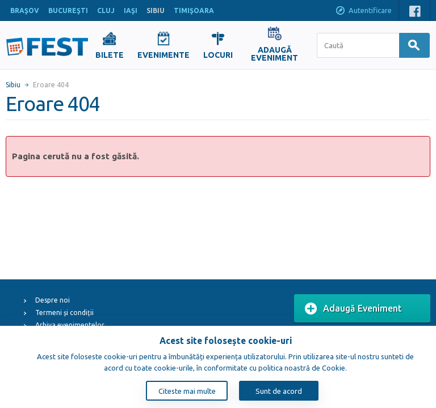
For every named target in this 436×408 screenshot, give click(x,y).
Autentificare (363, 11)
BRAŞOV (24, 10)
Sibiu (13, 84)
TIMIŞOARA (194, 10)
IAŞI (130, 10)
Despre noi (52, 300)
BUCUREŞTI (68, 10)
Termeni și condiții (64, 312)
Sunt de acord (278, 391)
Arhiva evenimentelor (69, 325)
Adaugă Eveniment (353, 309)
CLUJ (106, 10)
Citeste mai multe (187, 391)
